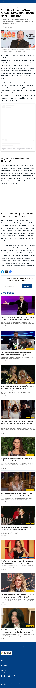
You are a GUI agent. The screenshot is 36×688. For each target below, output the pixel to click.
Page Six (23, 236)
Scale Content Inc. (28, 646)
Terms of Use (3, 670)
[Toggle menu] (33, 1)
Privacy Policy (4, 665)
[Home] (5, 1)
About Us (3, 660)
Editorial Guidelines (5, 663)
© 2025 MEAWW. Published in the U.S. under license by (12, 646)
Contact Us (3, 672)
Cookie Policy (4, 667)
